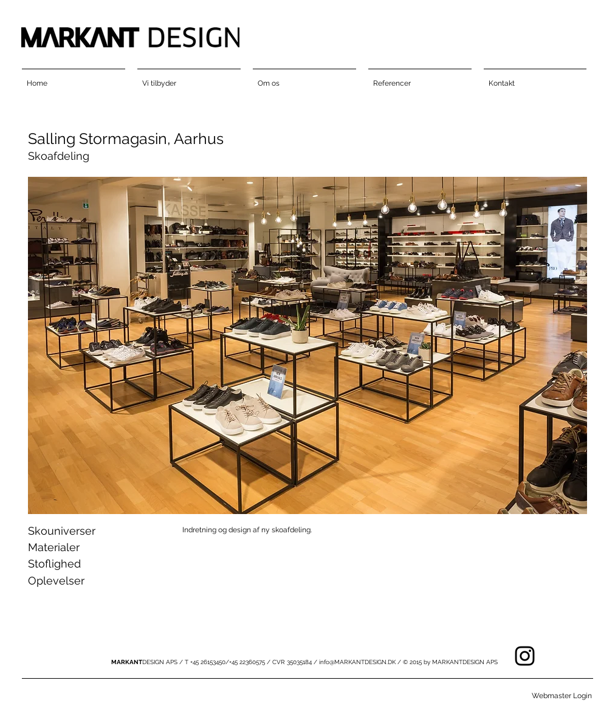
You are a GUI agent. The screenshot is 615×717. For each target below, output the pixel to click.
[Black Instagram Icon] (525, 656)
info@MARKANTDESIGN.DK (357, 662)
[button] (307, 345)
